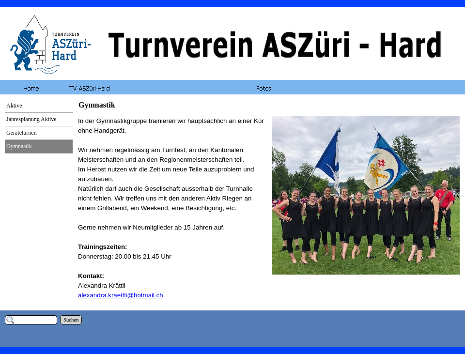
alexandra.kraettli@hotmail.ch (120, 295)
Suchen (70, 320)
